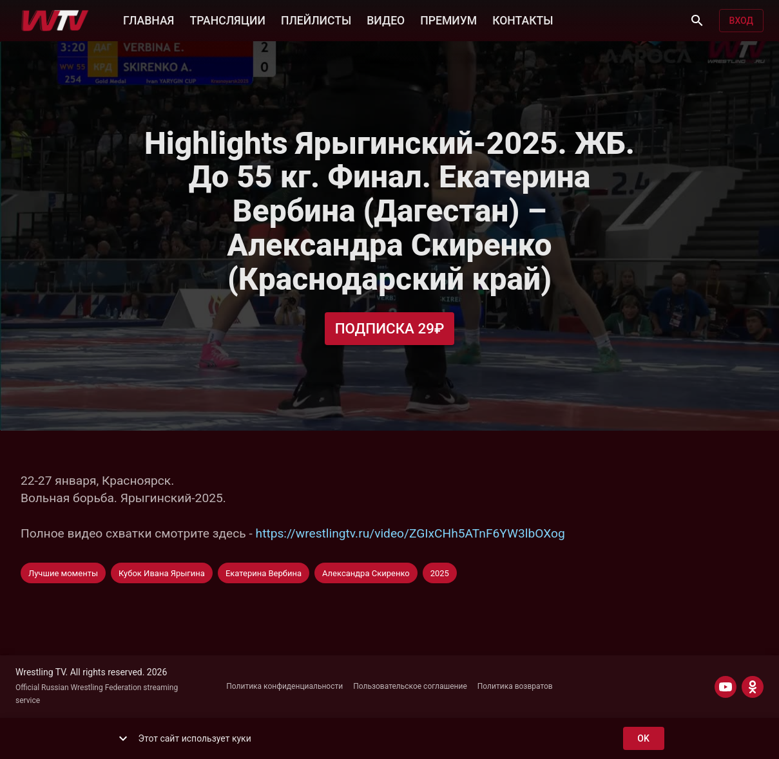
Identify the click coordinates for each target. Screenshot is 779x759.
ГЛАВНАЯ (148, 19)
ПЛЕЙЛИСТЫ (316, 19)
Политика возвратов (515, 686)
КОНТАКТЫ (523, 19)
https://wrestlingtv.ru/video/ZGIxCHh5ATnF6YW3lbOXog (410, 533)
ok (643, 739)
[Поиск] (697, 20)
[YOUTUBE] (725, 687)
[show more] (123, 738)
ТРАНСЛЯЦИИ (227, 19)
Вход (741, 21)
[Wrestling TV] (55, 20)
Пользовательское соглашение (410, 686)
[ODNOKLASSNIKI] (753, 687)
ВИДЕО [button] (385, 19)
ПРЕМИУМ (448, 19)
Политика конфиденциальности (284, 686)
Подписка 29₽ (390, 328)
